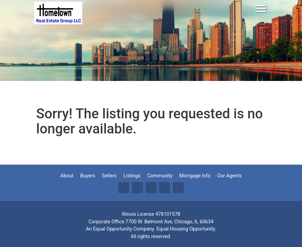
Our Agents (229, 176)
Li (151, 187)
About (66, 176)
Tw (137, 187)
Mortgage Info (194, 176)
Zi (164, 187)
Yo (178, 187)
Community (160, 176)
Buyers (87, 176)
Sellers (109, 176)
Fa (123, 187)
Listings (132, 176)
